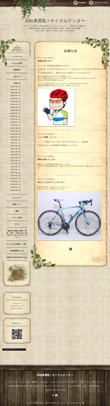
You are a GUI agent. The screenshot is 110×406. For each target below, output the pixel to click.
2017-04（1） (16, 164)
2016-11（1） (16, 178)
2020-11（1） (16, 90)
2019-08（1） (16, 113)
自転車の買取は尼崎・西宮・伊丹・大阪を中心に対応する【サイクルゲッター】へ (17, 234)
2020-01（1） (16, 98)
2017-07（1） (16, 155)
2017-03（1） (16, 167)
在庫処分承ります (45, 61)
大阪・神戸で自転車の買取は (34, 403)
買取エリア (17, 204)
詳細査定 (17, 70)
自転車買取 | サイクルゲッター (55, 21)
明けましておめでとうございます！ (52, 182)
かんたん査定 (17, 63)
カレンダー (17, 198)
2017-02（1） (16, 169)
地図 (17, 211)
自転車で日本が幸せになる (17, 257)
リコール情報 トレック (47, 137)
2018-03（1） (16, 131)
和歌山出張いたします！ (47, 160)
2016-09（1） (16, 184)
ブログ (17, 224)
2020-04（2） (16, 95)
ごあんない (17, 77)
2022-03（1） (16, 87)
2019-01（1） (16, 122)
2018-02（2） (16, 134)
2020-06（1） (16, 92)
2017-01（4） (16, 172)
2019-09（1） (16, 110)
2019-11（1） (16, 104)
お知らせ (17, 83)
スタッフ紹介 (17, 218)
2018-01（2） (16, 137)
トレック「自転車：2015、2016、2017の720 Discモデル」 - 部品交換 (63, 142)
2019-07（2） (16, 116)
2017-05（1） (16, 161)
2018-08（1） (16, 128)
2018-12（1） (16, 125)
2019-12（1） (16, 101)
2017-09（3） (16, 149)
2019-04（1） (16, 119)
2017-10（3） (16, 146)
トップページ (17, 57)
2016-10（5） (16, 181)
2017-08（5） (16, 152)
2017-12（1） (16, 140)
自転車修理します (17, 251)
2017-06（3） (16, 158)
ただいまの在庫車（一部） (17, 244)
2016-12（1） (16, 175)
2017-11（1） (16, 143)
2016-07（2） (16, 187)
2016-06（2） (16, 190)
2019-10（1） (16, 107)
